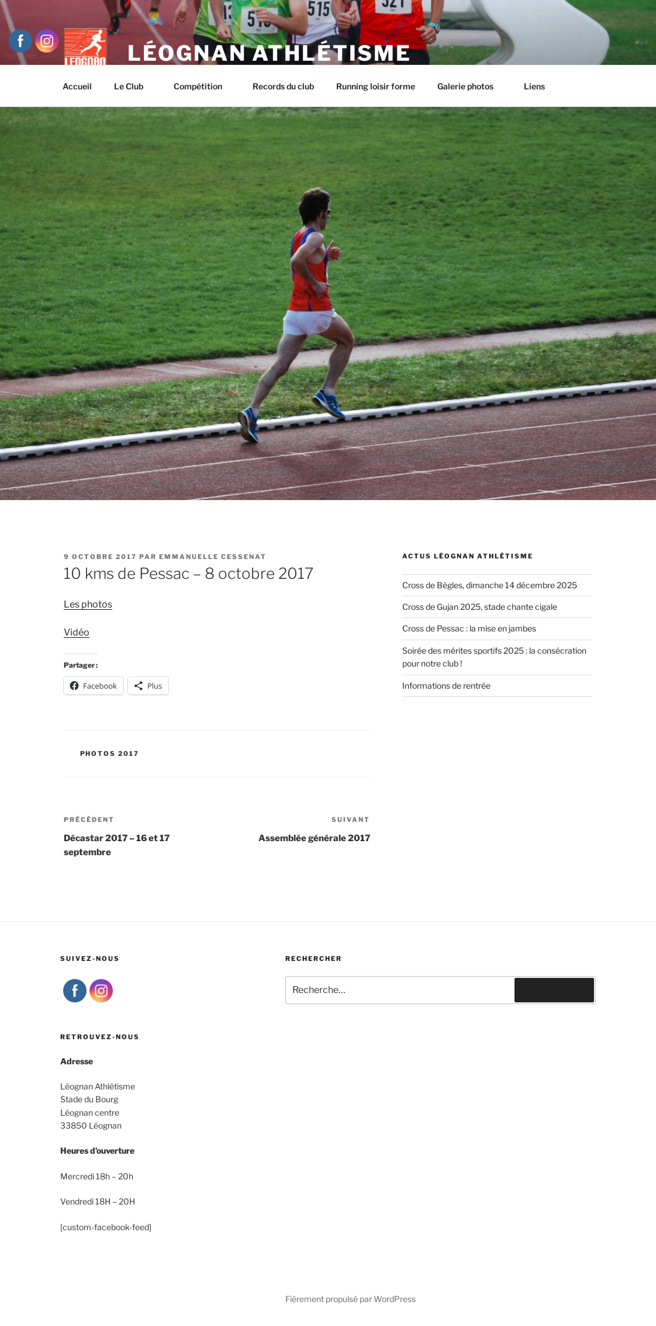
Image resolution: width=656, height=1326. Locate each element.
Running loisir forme (375, 86)
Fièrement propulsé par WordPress (350, 1299)
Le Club (134, 86)
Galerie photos (471, 86)
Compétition (203, 86)
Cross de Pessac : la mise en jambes (469, 628)
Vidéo (76, 632)
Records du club (283, 86)
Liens (534, 86)
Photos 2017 (110, 753)
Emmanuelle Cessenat (213, 557)
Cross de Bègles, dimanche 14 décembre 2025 (489, 585)
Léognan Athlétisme (269, 53)
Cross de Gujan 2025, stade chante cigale (479, 607)
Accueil (77, 86)
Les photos (88, 604)
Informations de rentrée (446, 685)
